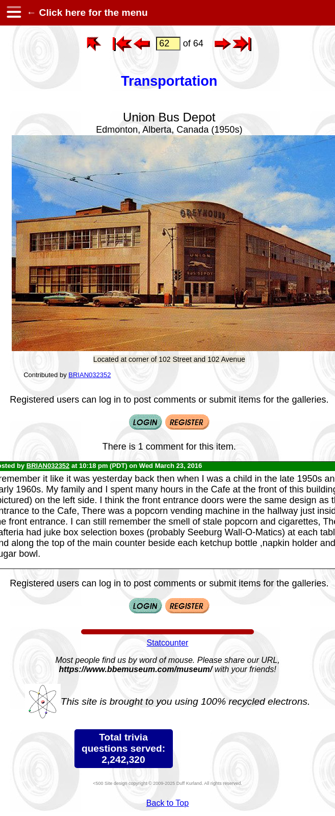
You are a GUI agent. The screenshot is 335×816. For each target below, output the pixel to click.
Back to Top (167, 803)
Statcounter (168, 642)
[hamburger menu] (13, 13)
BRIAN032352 (89, 375)
